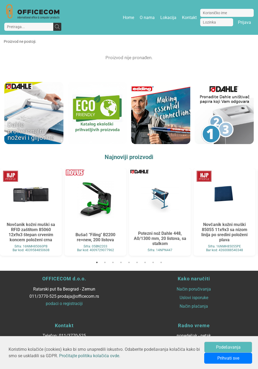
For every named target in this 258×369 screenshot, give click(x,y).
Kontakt (189, 17)
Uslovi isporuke (194, 297)
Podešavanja (228, 347)
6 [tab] (137, 262)
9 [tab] (161, 262)
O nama (147, 17)
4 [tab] (121, 262)
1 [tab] (97, 262)
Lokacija (168, 17)
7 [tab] (145, 262)
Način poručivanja (194, 289)
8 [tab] (153, 262)
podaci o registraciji (64, 303)
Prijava (244, 22)
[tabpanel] (31, 212)
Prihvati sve (228, 358)
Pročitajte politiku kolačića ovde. (89, 355)
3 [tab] (113, 262)
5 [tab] (129, 262)
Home (128, 17)
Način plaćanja (194, 306)
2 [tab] (105, 262)
